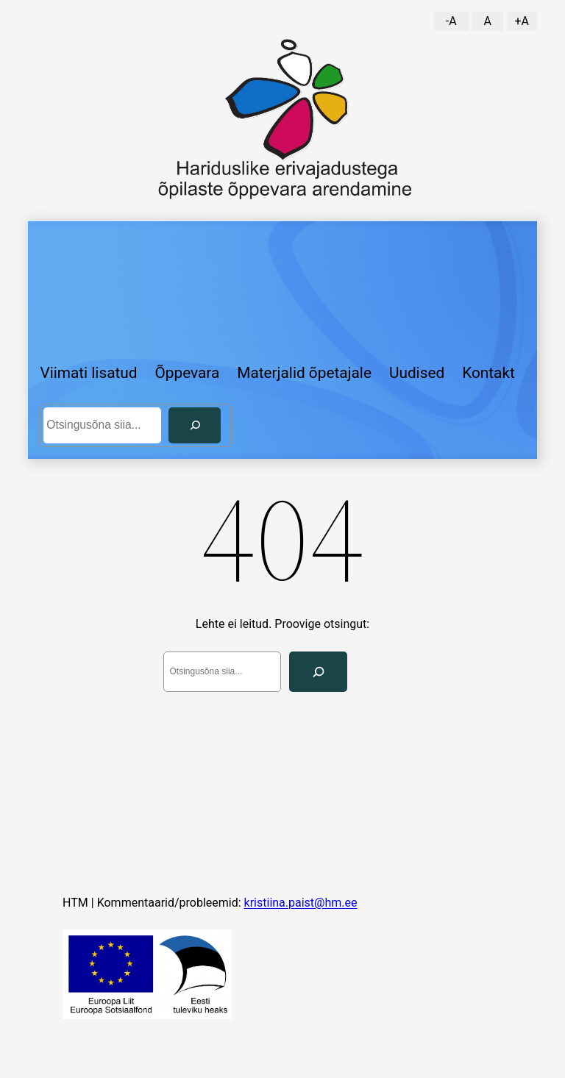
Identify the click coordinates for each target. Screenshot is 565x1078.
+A (521, 21)
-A (451, 21)
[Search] (318, 672)
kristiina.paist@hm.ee (301, 903)
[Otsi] (194, 425)
